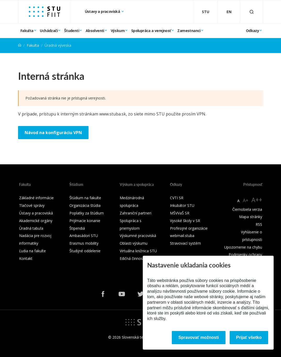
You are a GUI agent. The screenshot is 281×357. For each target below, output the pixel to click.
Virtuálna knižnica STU (138, 250)
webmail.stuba (182, 235)
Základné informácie (36, 197)
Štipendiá (77, 228)
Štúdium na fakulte (85, 197)
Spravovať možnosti (198, 337)
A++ (256, 199)
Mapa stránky (250, 216)
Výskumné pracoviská (138, 235)
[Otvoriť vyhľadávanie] (251, 11)
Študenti (71, 30)
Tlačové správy (32, 205)
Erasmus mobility (83, 243)
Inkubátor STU (182, 205)
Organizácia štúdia (85, 205)
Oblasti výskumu (133, 243)
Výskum (118, 30)
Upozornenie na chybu (243, 247)
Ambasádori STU (83, 235)
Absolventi (95, 30)
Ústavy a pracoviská (103, 11)
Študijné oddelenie (85, 250)
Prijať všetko (249, 337)
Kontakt (25, 258)
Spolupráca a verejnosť (151, 30)
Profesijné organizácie (189, 228)
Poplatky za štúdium (86, 213)
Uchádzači (49, 30)
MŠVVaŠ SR (179, 213)
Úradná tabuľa (31, 228)
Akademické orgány (35, 220)
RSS (259, 224)
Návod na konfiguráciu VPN (53, 132)
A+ (245, 200)
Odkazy (252, 30)
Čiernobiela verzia (247, 209)
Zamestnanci (188, 30)
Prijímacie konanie (84, 220)
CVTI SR (176, 197)
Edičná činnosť (132, 258)
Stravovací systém (185, 243)
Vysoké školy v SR (185, 220)
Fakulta (27, 30)
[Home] (19, 45)
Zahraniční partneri (135, 213)
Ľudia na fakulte (32, 250)
